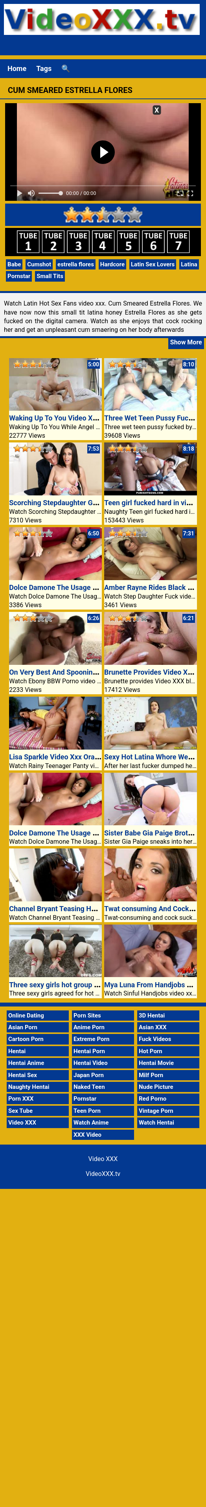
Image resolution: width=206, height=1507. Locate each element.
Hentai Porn (89, 1051)
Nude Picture (156, 1086)
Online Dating (26, 1015)
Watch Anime (91, 1122)
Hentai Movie (156, 1063)
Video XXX (22, 1122)
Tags (44, 68)
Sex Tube (20, 1110)
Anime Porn (89, 1027)
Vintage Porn (156, 1110)
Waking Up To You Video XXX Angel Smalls (77, 418)
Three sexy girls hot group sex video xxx (72, 985)
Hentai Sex (22, 1075)
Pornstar (18, 276)
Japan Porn (89, 1075)
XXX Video (87, 1134)
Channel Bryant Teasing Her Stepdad (67, 909)
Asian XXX (152, 1027)
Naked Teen (89, 1086)
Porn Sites (87, 1015)
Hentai (17, 1051)
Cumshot (39, 264)
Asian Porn (22, 1027)
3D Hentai (152, 1015)
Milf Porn (151, 1075)
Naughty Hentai (29, 1086)
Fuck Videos (155, 1039)
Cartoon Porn (26, 1039)
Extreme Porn (91, 1039)
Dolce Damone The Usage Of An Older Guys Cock (87, 587)
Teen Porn (87, 1110)
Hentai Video (91, 1063)
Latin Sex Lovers (153, 264)
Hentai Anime (26, 1063)
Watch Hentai (156, 1122)
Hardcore (112, 264)
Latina (189, 264)
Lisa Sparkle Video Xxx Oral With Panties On (79, 757)
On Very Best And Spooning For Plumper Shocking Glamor (101, 672)
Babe (14, 264)
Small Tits (50, 276)
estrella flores (75, 264)
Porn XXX (20, 1098)
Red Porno (152, 1098)
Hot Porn (150, 1051)
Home (16, 68)
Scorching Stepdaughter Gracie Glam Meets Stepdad (92, 503)
